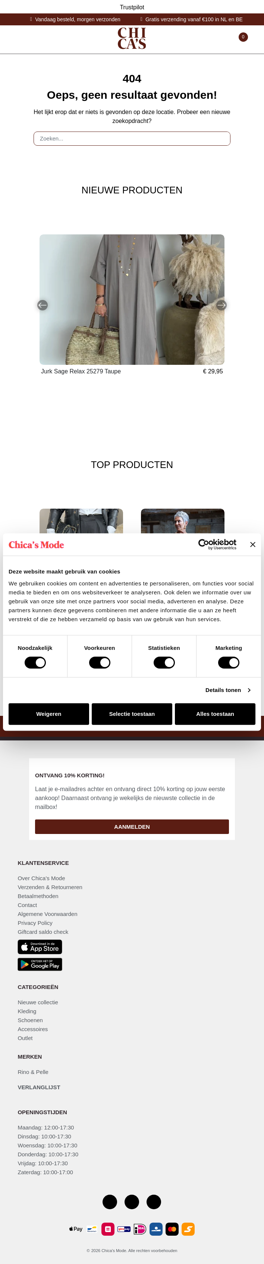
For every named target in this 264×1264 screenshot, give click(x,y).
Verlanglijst (39, 1087)
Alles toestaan (215, 714)
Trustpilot (132, 7)
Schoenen (30, 1020)
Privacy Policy (35, 923)
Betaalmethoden (38, 896)
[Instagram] (132, 1202)
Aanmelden (132, 827)
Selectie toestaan (132, 714)
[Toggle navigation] (20, 39)
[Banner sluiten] (252, 544)
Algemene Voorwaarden (47, 914)
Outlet (25, 1038)
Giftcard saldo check (43, 932)
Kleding (27, 1011)
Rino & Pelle (33, 1072)
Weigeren (48, 714)
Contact (27, 905)
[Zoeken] (221, 138)
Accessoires (33, 1029)
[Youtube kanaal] (154, 1202)
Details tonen (223, 690)
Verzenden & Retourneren (50, 887)
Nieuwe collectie (38, 1002)
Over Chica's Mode (41, 878)
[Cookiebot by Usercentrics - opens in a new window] (203, 544)
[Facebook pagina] (110, 1202)
